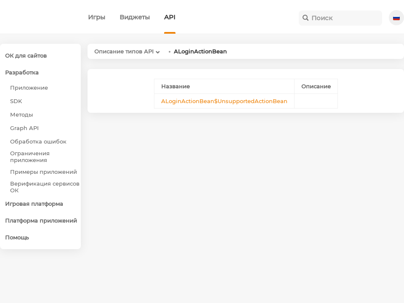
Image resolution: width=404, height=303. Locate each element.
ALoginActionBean (200, 51)
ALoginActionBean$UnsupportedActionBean (224, 101)
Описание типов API (124, 51)
